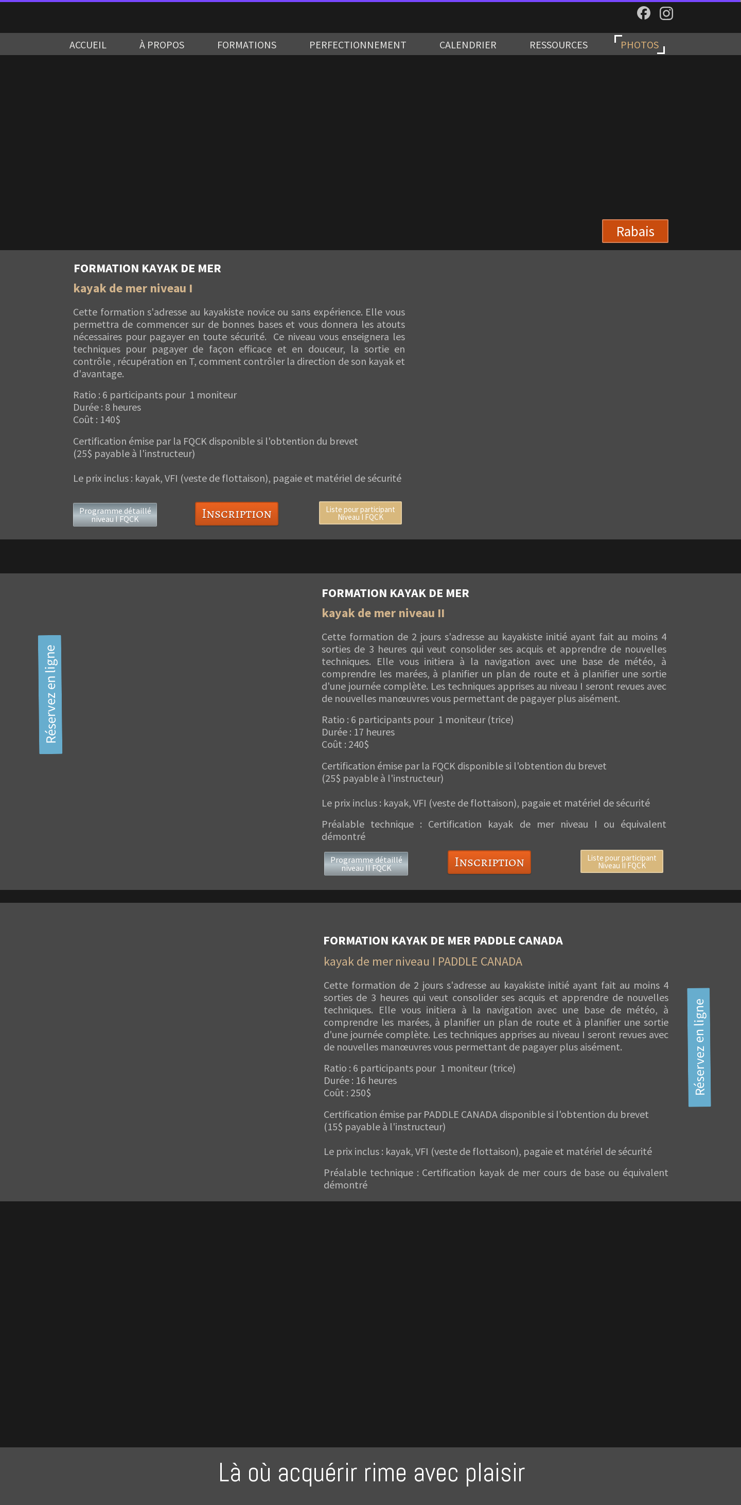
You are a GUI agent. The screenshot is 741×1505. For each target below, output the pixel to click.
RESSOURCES (559, 44)
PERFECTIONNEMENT (358, 44)
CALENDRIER (468, 44)
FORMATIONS (246, 44)
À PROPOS (161, 44)
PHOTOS (640, 44)
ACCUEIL (88, 44)
